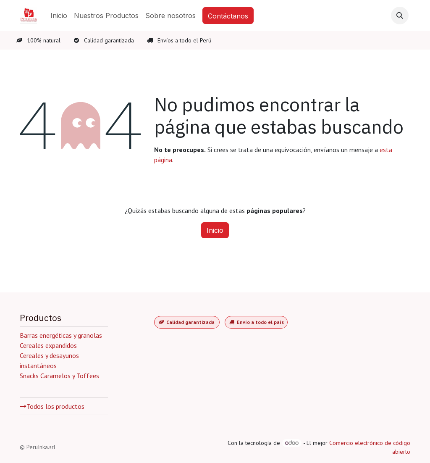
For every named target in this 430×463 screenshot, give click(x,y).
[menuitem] (59, 15)
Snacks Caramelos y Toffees (59, 375)
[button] (400, 15)
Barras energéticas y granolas (61, 335)
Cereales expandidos (49, 345)
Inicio (215, 230)
